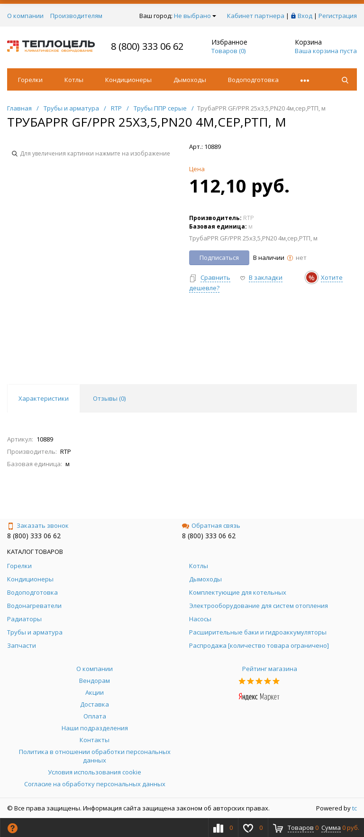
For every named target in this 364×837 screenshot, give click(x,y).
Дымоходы (189, 79)
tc (354, 808)
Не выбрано (195, 15)
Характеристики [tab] (43, 398)
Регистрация (337, 15)
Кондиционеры (128, 79)
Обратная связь (211, 525)
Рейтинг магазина (269, 668)
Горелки (30, 79)
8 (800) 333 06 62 (147, 46)
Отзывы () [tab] (109, 398)
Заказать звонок (38, 525)
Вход (305, 15)
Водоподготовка (253, 79)
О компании (25, 15)
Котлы (73, 79)
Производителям (76, 15)
